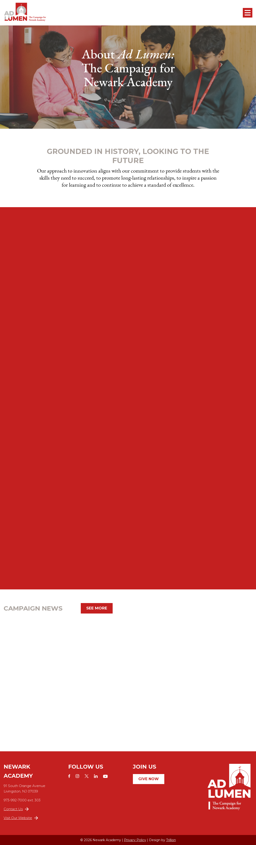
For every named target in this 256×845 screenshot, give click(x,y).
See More (96, 608)
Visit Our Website (21, 818)
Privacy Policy (135, 840)
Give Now (148, 779)
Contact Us (16, 809)
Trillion (171, 840)
